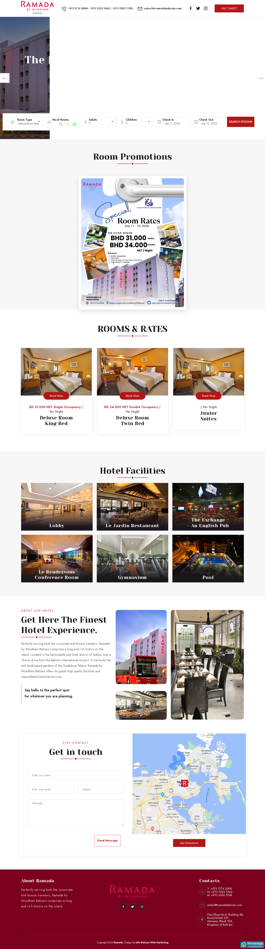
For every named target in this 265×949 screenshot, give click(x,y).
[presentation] (54, 840)
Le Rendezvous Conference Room (57, 574)
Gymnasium (132, 577)
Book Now (56, 396)
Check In (168, 120)
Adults (93, 120)
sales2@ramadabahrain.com (163, 8)
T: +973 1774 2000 (219, 889)
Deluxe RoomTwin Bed (132, 420)
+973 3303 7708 (122, 8)
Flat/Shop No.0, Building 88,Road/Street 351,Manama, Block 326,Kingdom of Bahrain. (225, 920)
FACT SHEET (229, 8)
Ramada (118, 942)
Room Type (24, 120)
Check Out (206, 120)
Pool (208, 577)
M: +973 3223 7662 (220, 892)
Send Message (107, 840)
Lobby (56, 525)
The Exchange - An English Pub (208, 522)
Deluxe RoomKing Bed (56, 420)
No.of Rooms (60, 120)
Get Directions (189, 843)
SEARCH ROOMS (240, 122)
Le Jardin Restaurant (132, 525)
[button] (4, 78)
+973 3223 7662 (100, 8)
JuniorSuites (208, 416)
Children (131, 120)
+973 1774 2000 (78, 8)
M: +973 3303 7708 (219, 895)
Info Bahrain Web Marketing (152, 942)
